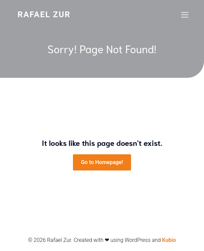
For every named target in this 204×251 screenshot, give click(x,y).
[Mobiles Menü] (185, 14)
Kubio (169, 240)
